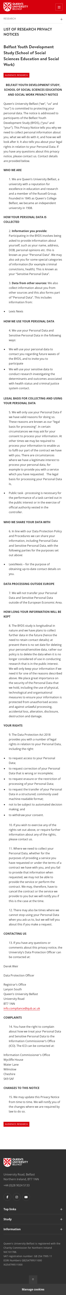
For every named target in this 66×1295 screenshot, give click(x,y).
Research (10, 18)
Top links (10, 1209)
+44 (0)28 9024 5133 (17, 1185)
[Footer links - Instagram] (17, 1197)
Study (8, 1219)
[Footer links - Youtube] (26, 1197)
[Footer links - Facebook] (7, 1197)
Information (12, 1229)
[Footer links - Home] (16, 1162)
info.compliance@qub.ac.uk (22, 1008)
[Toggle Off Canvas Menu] (58, 7)
